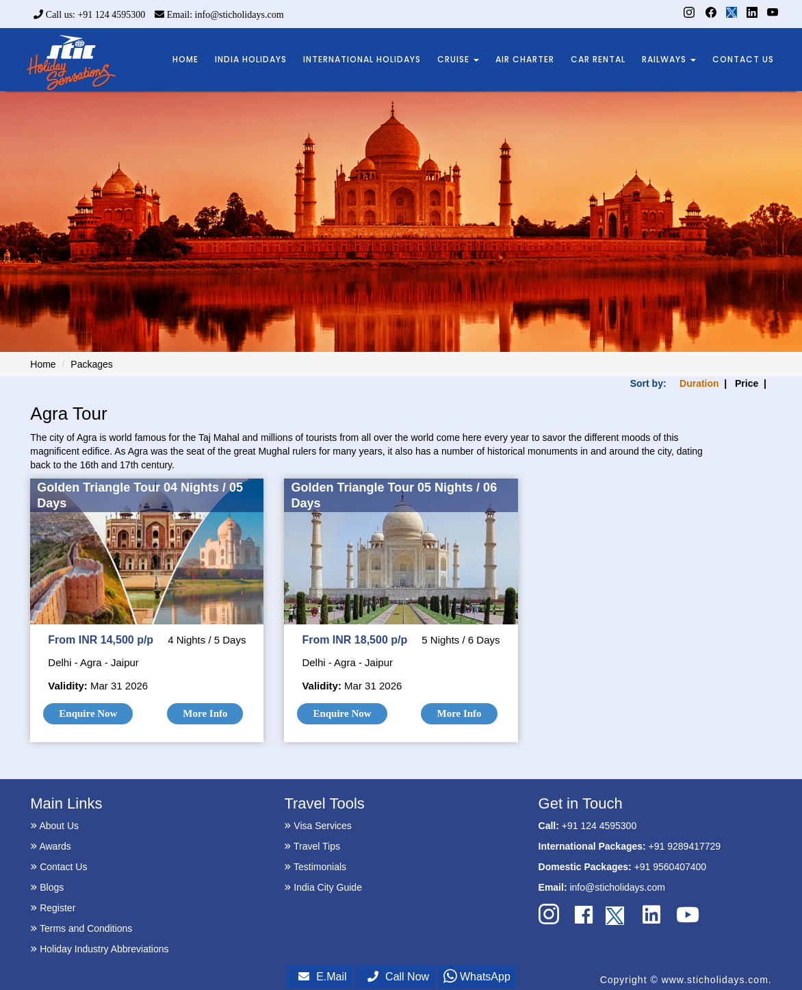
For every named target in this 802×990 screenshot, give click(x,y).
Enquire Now (88, 713)
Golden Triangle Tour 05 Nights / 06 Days (394, 495)
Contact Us (58, 866)
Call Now (398, 976)
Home (42, 364)
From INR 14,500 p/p (100, 640)
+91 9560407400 (670, 866)
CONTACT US (743, 59)
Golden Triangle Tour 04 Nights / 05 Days (140, 495)
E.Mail (322, 976)
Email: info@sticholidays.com (219, 15)
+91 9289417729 (685, 846)
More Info (205, 713)
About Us (54, 825)
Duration (699, 383)
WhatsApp (476, 976)
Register (52, 907)
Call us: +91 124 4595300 (89, 15)
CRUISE (458, 59)
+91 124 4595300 (599, 825)
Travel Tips (312, 846)
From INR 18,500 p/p (354, 640)
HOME (185, 59)
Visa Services (317, 825)
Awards (50, 846)
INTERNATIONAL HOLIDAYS (362, 59)
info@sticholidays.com (617, 887)
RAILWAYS (669, 59)
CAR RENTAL (598, 59)
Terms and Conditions (81, 928)
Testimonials (315, 866)
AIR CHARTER (524, 59)
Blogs (47, 887)
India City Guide (323, 887)
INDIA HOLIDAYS (251, 59)
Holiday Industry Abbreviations (99, 948)
